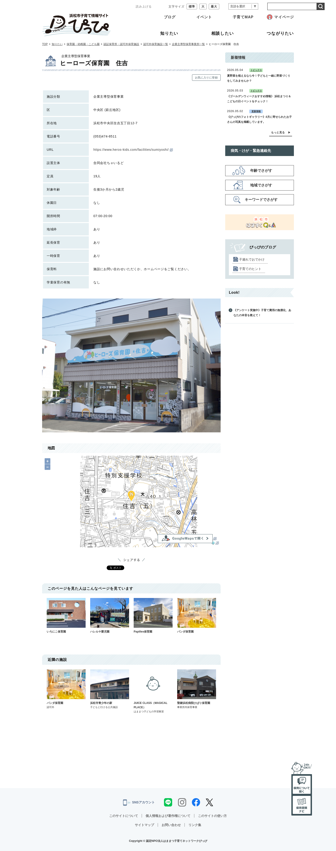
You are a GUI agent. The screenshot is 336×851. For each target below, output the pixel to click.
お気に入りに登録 (206, 77)
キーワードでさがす (261, 200)
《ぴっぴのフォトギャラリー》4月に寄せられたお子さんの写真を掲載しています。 (259, 119)
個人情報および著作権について (168, 816)
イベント (204, 17)
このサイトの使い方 (212, 816)
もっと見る (278, 132)
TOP (45, 44)
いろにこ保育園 (66, 615)
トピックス (256, 70)
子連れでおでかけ (252, 259)
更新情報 (256, 111)
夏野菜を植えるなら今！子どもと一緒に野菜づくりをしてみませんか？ (258, 78)
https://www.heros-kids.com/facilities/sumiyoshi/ (133, 149)
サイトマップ (144, 825)
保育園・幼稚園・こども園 (83, 44)
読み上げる (144, 6)
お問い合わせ (171, 825)
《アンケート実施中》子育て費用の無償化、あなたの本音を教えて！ (262, 313)
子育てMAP (243, 17)
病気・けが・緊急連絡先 (251, 151)
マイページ (284, 17)
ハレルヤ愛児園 (109, 615)
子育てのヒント (250, 269)
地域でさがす (261, 185)
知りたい (57, 44)
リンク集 (194, 825)
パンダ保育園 (196, 615)
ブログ (170, 17)
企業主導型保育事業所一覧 (188, 44)
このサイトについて (123, 816)
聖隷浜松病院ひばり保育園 (196, 689)
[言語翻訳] (243, 6)
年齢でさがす (261, 170)
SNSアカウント (139, 802)
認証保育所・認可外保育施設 (121, 44)
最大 (214, 6)
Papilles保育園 (153, 615)
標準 (192, 6)
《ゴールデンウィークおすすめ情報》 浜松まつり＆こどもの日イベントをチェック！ (259, 99)
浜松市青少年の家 (109, 689)
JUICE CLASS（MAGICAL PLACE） (153, 691)
